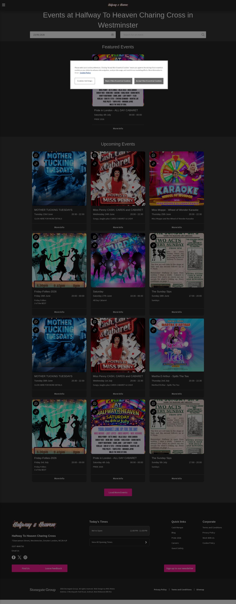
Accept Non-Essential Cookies (149, 81)
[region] (119, 74)
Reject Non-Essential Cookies (118, 81)
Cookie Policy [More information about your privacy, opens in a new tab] (85, 73)
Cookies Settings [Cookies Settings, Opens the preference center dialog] (84, 81)
